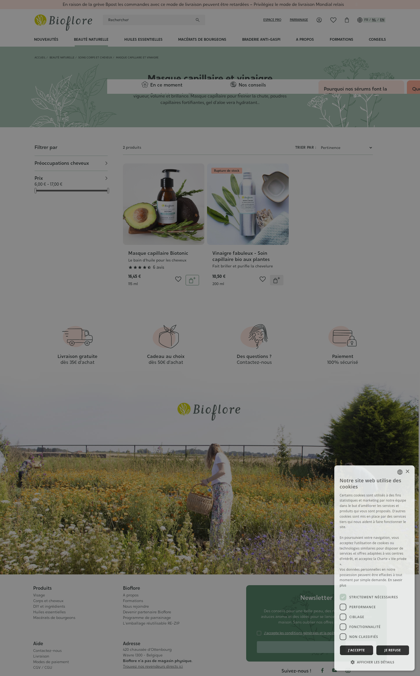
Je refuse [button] (392, 650)
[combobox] (400, 472)
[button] (374, 662)
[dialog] (374, 568)
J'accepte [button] (356, 650)
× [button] (407, 472)
